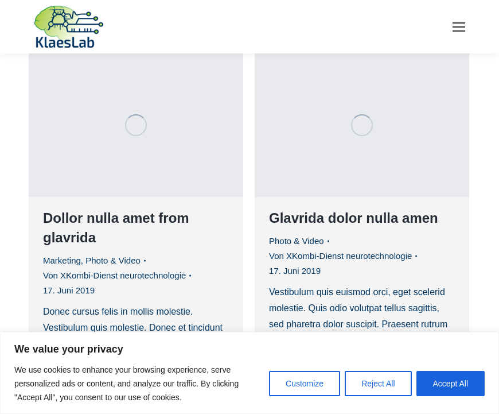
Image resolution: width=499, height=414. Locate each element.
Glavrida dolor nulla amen (353, 218)
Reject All (378, 383)
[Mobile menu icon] (458, 27)
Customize (304, 383)
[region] (249, 373)
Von (114, 275)
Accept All (450, 383)
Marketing (62, 260)
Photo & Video (113, 260)
